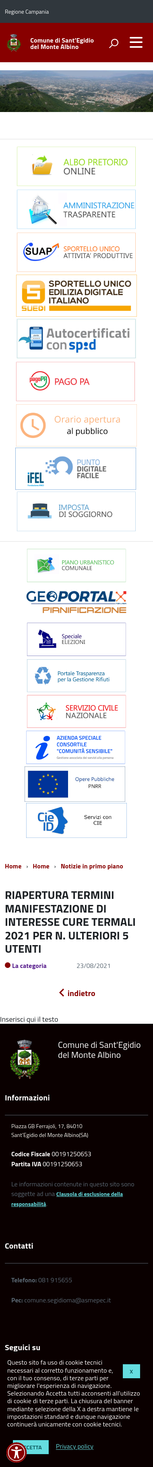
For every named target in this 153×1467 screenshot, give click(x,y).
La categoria (29, 965)
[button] (16, 1452)
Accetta (31, 1447)
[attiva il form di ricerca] (113, 43)
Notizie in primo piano (92, 866)
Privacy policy (74, 1446)
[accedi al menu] (136, 42)
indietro (76, 993)
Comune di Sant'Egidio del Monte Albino (62, 43)
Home (13, 866)
